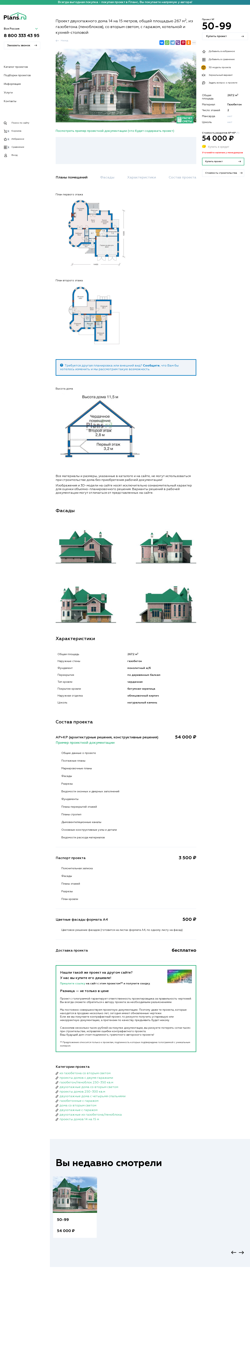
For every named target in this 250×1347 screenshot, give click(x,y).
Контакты (10, 101)
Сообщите (151, 365)
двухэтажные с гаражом (78, 1110)
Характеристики (141, 177)
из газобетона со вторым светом (85, 1073)
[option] (75, 1211)
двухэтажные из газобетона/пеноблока (90, 1114)
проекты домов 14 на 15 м (79, 1119)
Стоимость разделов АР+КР (220, 133)
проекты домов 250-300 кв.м (82, 1091)
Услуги (8, 92)
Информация (12, 84)
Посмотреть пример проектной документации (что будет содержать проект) (115, 131)
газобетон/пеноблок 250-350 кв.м (86, 1082)
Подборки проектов (17, 75)
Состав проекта (182, 177)
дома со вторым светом (77, 1105)
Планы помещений (71, 177)
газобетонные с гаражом (78, 1101)
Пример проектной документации (85, 742)
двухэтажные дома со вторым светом (88, 1087)
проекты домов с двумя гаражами (86, 1078)
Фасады (107, 177)
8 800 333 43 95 (22, 35)
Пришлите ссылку (73, 983)
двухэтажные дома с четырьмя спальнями (92, 1096)
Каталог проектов (16, 67)
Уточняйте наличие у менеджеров (222, 153)
